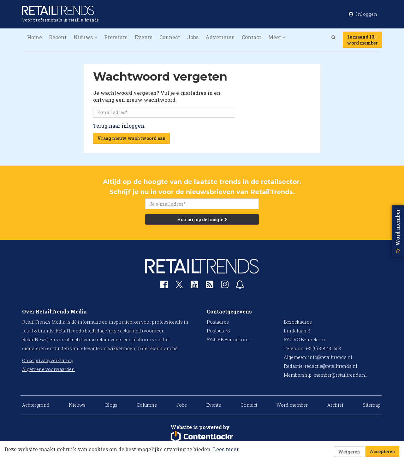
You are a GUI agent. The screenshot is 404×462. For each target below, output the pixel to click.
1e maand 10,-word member (362, 40)
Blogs (111, 405)
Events (143, 37)
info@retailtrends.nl (330, 357)
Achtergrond (36, 405)
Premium (116, 37)
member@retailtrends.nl (340, 375)
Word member (292, 405)
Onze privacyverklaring (47, 360)
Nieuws (77, 405)
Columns (147, 405)
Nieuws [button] (85, 37)
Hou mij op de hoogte (202, 219)
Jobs (193, 37)
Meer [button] (277, 37)
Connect (169, 37)
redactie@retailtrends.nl (331, 366)
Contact (251, 37)
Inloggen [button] (363, 14)
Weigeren (349, 452)
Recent (58, 37)
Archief (335, 405)
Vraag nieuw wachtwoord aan (131, 138)
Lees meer (226, 449)
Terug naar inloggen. (119, 125)
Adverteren (220, 37)
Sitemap (371, 405)
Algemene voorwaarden (48, 369)
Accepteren (382, 451)
